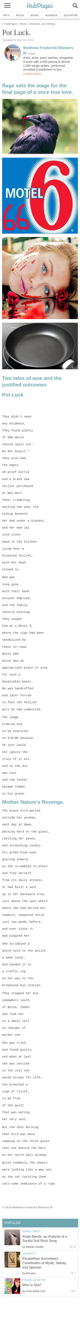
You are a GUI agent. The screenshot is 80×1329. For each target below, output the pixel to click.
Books (35, 15)
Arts (6, 15)
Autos (20, 15)
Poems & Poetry (34, 1280)
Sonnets (28, 1253)
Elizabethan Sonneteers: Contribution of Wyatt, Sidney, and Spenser (44, 1263)
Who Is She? (32, 1285)
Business (51, 15)
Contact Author (32, 73)
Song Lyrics (31, 1231)
